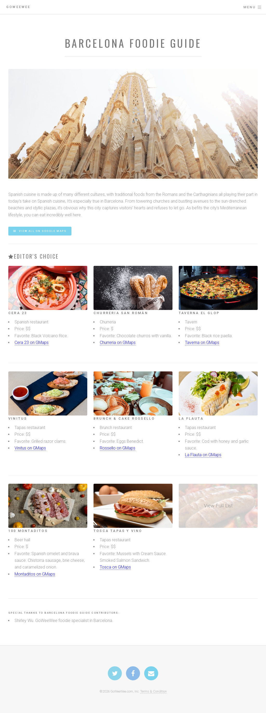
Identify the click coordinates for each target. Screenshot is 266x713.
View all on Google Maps (42, 231)
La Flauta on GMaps (203, 454)
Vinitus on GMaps (30, 448)
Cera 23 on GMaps (32, 342)
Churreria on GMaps (118, 342)
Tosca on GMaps (115, 567)
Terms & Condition (153, 691)
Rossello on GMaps (117, 448)
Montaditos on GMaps (35, 574)
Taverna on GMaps (202, 342)
